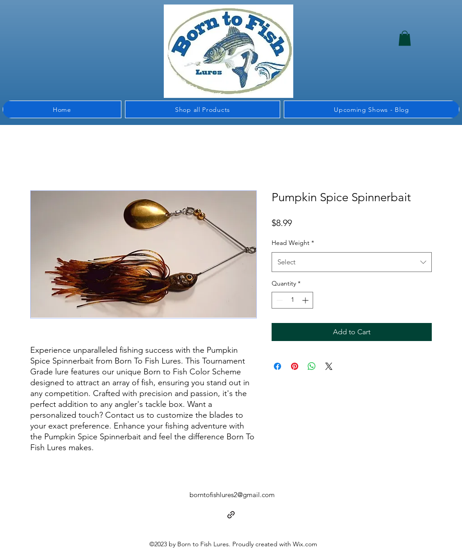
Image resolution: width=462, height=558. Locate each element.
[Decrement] (278, 300)
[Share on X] (328, 366)
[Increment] (306, 300)
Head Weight (293, 243)
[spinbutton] (292, 300)
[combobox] (352, 262)
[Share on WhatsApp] (311, 366)
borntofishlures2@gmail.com (232, 494)
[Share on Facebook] (277, 366)
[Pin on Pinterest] (294, 366)
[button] (404, 38)
